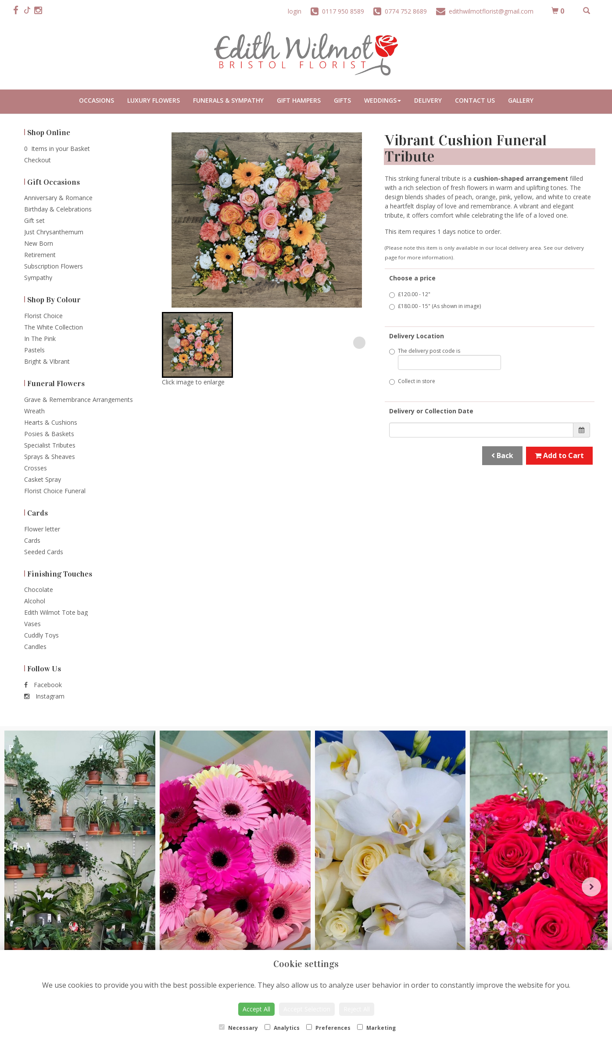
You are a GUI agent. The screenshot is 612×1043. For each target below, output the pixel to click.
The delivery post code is (445, 358)
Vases (32, 624)
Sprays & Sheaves (49, 456)
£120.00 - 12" (409, 294)
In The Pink (40, 338)
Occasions (96, 100)
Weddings (382, 100)
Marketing (376, 1028)
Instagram (44, 696)
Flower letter (42, 529)
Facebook (43, 685)
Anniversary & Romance (58, 198)
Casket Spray (42, 479)
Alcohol (34, 601)
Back (502, 455)
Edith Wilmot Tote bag (56, 612)
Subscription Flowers (53, 266)
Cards (32, 540)
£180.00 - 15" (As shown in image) (435, 306)
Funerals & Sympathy (228, 100)
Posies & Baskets (49, 434)
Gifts (342, 100)
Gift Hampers (299, 100)
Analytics (282, 1028)
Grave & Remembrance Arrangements (78, 399)
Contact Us (475, 100)
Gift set (34, 220)
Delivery (428, 100)
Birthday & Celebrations (58, 209)
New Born (38, 243)
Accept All (256, 1009)
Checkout (37, 160)
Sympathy (38, 277)
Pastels (34, 350)
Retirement (40, 255)
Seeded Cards (43, 552)
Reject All (357, 1009)
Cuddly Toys (41, 635)
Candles (35, 646)
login (294, 11)
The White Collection (53, 327)
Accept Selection (306, 1009)
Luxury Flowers (153, 100)
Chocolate (38, 589)
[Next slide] (359, 343)
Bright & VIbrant (47, 361)
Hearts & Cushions (50, 422)
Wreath (34, 411)
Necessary (238, 1028)
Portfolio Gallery (520, 102)
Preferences (328, 1028)
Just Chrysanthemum (53, 232)
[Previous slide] (174, 343)
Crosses (35, 468)
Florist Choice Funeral (55, 491)
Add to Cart (559, 455)
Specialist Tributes (49, 445)
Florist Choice (43, 316)
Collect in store (412, 381)
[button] (197, 345)
